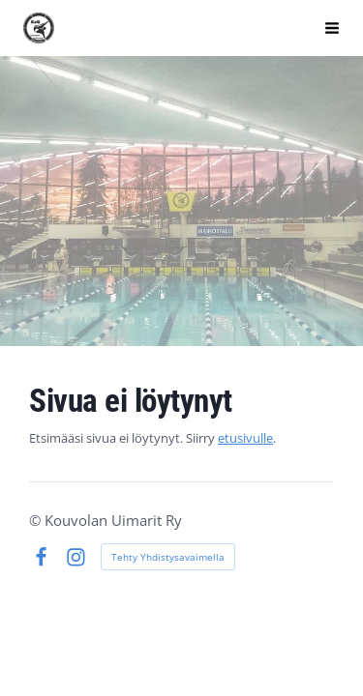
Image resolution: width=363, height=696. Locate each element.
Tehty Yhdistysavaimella (168, 557)
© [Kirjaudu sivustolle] (37, 520)
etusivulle (245, 438)
